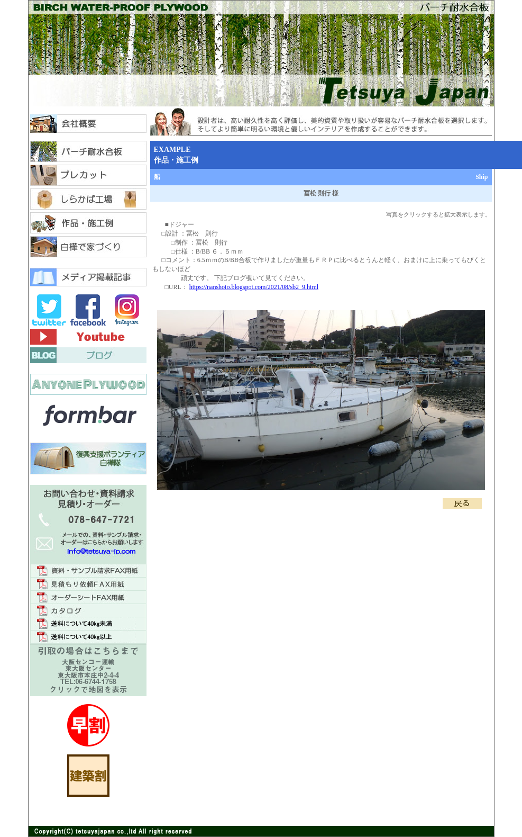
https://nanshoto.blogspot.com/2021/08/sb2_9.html (253, 287)
